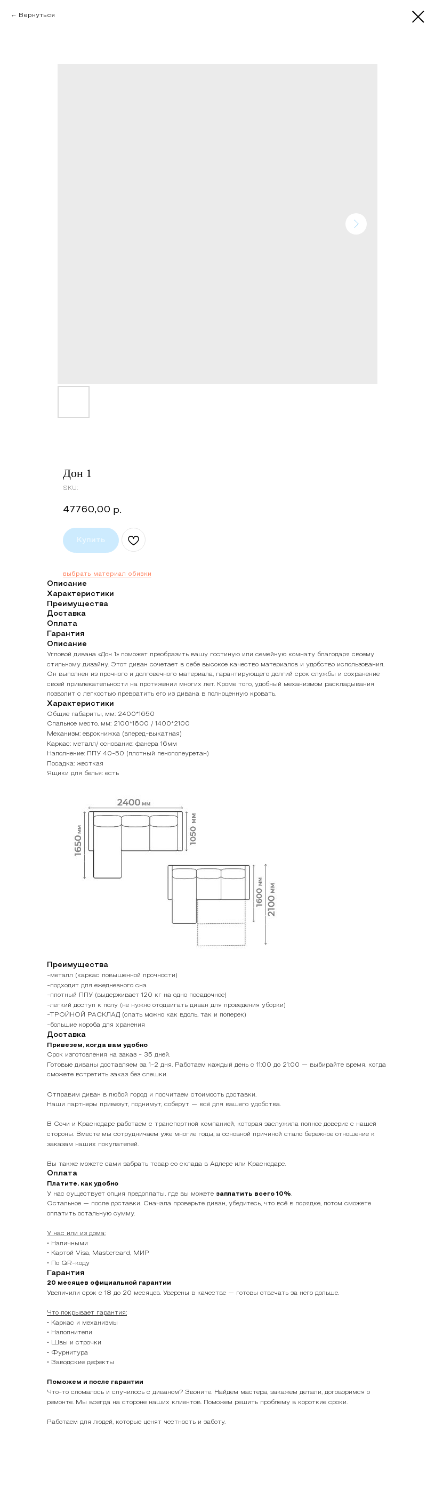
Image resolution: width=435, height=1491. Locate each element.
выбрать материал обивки (107, 574)
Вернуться (37, 15)
